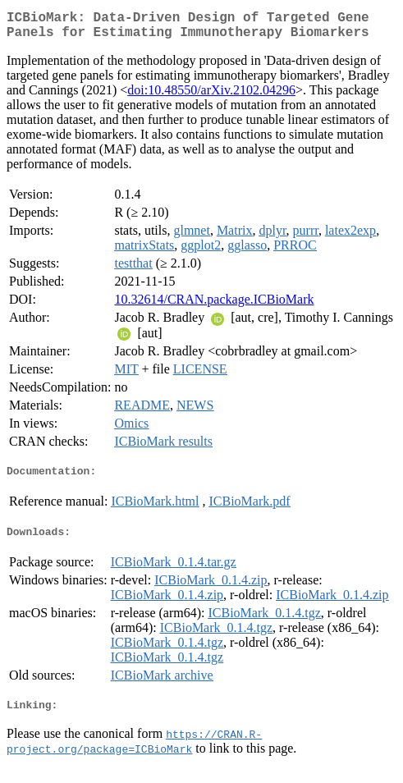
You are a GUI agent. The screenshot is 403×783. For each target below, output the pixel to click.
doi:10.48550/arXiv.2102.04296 (211, 96)
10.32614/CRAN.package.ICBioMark (214, 306)
